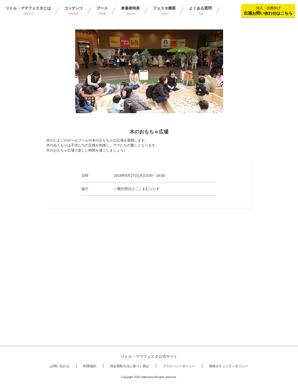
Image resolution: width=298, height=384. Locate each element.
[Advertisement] (149, 250)
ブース (102, 10)
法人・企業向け (268, 10)
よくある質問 (200, 10)
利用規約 (89, 366)
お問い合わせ (59, 366)
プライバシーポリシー (179, 366)
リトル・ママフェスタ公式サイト (149, 356)
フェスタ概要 (164, 10)
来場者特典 (130, 10)
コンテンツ (73, 10)
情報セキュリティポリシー (228, 366)
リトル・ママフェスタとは (28, 10)
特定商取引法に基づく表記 (129, 366)
